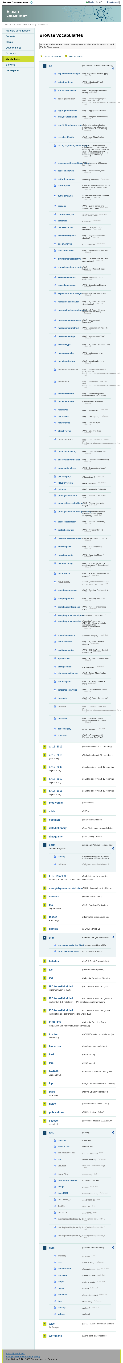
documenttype (65, 244)
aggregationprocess (67, 110)
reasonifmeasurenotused (70, 538)
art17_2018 (55, 790)
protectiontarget (66, 530)
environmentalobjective (69, 259)
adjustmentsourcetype (69, 73)
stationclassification (68, 673)
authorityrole (64, 185)
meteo (61, 1288)
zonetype (62, 735)
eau (59, 1159)
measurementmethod (68, 328)
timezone (62, 718)
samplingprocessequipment (70, 615)
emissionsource (65, 250)
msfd (52, 1091)
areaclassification (66, 137)
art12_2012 (55, 746)
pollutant (62, 489)
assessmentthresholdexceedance (70, 163)
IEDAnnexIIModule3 (61, 998)
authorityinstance (66, 179)
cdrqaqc (62, 206)
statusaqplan (64, 681)
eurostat (54, 896)
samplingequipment (67, 590)
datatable (62, 221)
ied (51, 978)
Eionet (18, 25)
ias (51, 969)
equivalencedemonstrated (70, 267)
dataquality (55, 836)
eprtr (52, 845)
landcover (55, 1046)
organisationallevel (67, 468)
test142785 (63, 1193)
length (61, 1281)
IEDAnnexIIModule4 (61, 1010)
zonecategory (64, 729)
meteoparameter (66, 353)
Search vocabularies (52, 56)
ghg (51, 937)
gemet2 (53, 928)
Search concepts (76, 56)
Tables (9, 42)
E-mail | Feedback (15, 1353)
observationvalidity (67, 451)
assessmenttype (66, 171)
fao (51, 905)
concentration (64, 1268)
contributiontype (66, 214)
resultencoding (65, 563)
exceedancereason (67, 285)
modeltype (63, 410)
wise (52, 1323)
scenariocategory (66, 635)
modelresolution (66, 401)
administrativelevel (67, 90)
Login (91, 2)
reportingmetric (65, 555)
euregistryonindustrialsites (65, 888)
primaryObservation (67, 495)
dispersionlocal (65, 227)
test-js (61, 1186)
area (60, 1262)
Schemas (11, 53)
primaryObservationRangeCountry (70, 511)
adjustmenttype (65, 82)
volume (61, 1314)
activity (61, 856)
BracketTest (63, 1146)
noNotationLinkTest (67, 1180)
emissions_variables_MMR (70, 945)
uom (51, 1247)
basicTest (62, 1140)
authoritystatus (65, 196)
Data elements (13, 47)
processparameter (67, 522)
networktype (64, 423)
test (51, 1132)
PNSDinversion (65, 483)
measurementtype (66, 336)
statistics (62, 1294)
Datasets (10, 36)
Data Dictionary (30, 25)
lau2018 (53, 1071)
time (60, 1301)
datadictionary (57, 828)
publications (56, 1112)
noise (52, 1103)
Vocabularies (13, 59)
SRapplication (64, 667)
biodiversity (56, 802)
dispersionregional (67, 235)
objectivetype (64, 431)
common (54, 819)
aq (50, 65)
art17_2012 (55, 779)
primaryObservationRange (70, 503)
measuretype (64, 344)
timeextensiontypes (67, 690)
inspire (53, 1034)
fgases (53, 917)
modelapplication (66, 361)
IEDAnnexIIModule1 (61, 986)
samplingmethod (66, 598)
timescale (62, 698)
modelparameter (66, 393)
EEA (19, 2)
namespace (63, 416)
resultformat (64, 573)
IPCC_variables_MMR (68, 951)
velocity (62, 1307)
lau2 (51, 1063)
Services (10, 64)
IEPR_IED (55, 1022)
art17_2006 (55, 767)
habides (54, 961)
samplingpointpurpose (69, 607)
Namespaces (12, 70)
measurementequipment (70, 320)
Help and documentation (18, 30)
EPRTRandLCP (58, 876)
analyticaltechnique (67, 117)
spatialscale (64, 658)
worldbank (55, 1335)
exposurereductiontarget (70, 293)
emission (62, 1275)
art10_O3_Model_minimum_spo (70, 145)
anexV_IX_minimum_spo (70, 125)
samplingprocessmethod (70, 621)
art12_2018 (55, 755)
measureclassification (68, 302)
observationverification (69, 460)
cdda (52, 811)
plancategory (64, 476)
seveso (53, 1120)
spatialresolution (66, 650)
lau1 (51, 1054)
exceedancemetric (67, 277)
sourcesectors (65, 641)
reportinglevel (64, 546)
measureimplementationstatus (70, 310)
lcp (51, 1083)
